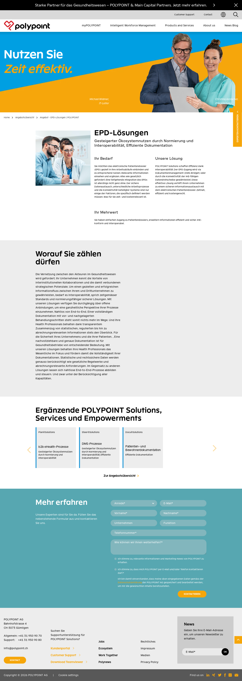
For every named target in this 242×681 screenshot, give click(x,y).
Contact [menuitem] (208, 14)
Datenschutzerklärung (130, 582)
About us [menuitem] (209, 25)
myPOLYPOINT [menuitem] (91, 25)
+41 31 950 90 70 (30, 635)
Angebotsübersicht (24, 117)
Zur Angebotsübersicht (120, 475)
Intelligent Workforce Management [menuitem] (133, 25)
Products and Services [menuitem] (179, 25)
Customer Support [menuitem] (184, 14)
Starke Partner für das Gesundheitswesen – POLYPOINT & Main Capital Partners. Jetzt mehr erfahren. (121, 5)
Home (7, 117)
